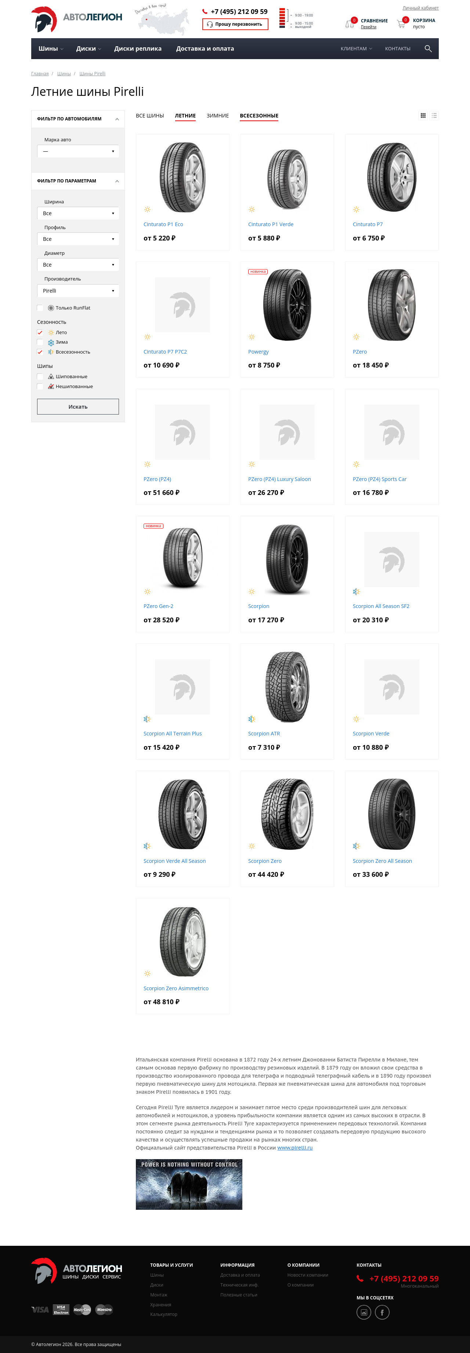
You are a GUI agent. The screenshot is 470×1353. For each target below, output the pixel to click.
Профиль (55, 227)
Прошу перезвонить (238, 24)
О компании (301, 1285)
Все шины (150, 115)
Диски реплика (138, 48)
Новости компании (308, 1275)
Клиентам (354, 48)
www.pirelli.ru (294, 1147)
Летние (185, 115)
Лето (57, 332)
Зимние (218, 115)
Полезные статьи (238, 1295)
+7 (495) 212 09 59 (239, 11)
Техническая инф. (239, 1285)
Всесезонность (69, 351)
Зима (58, 342)
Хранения (160, 1305)
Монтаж (158, 1295)
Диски (156, 1285)
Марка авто (57, 139)
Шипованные (67, 376)
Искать (77, 406)
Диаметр (54, 253)
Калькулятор (163, 1314)
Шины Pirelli (92, 73)
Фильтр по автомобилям (69, 119)
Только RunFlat (69, 307)
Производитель (62, 278)
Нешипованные (70, 386)
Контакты (398, 48)
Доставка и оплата (205, 48)
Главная (40, 73)
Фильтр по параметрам (66, 181)
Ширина (54, 201)
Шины (64, 73)
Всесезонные (259, 115)
